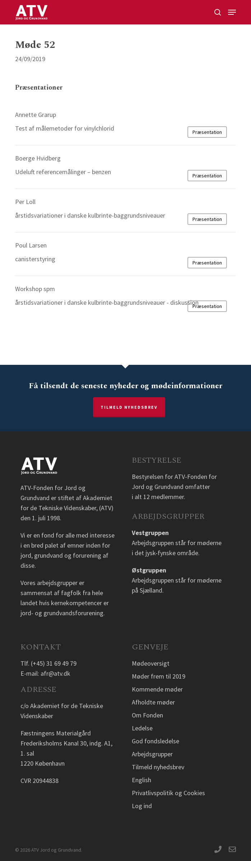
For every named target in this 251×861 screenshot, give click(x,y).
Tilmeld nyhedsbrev (129, 407)
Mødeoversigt (150, 663)
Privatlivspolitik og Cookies (168, 793)
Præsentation (207, 132)
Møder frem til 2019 (158, 676)
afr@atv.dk (55, 673)
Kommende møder (157, 689)
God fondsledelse (155, 741)
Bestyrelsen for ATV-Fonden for (174, 476)
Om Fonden (147, 715)
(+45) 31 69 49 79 (53, 663)
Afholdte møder (153, 702)
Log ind (142, 806)
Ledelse (142, 728)
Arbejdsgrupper (152, 754)
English (141, 780)
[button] (232, 12)
